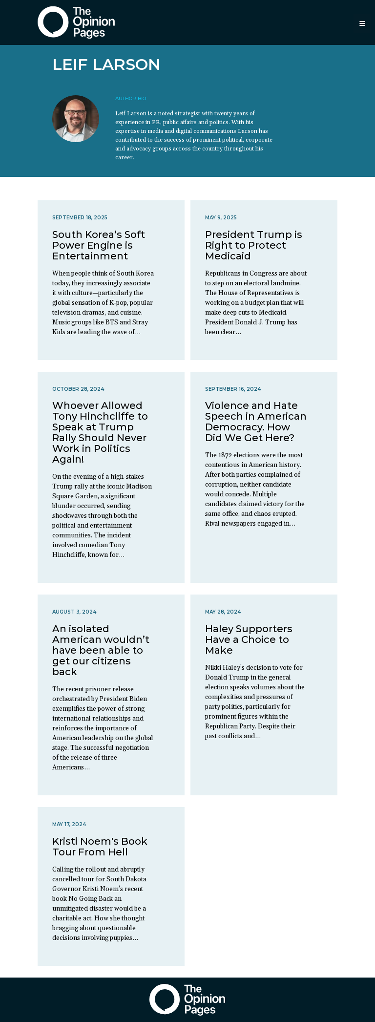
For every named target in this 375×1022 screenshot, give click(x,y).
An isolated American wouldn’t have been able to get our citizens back (100, 650)
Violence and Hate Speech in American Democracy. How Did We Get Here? (256, 422)
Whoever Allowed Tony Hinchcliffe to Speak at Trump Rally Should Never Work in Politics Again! (100, 432)
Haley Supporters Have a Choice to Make (248, 639)
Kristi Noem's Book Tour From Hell (99, 846)
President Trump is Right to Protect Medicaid (253, 245)
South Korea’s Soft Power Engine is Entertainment (98, 245)
